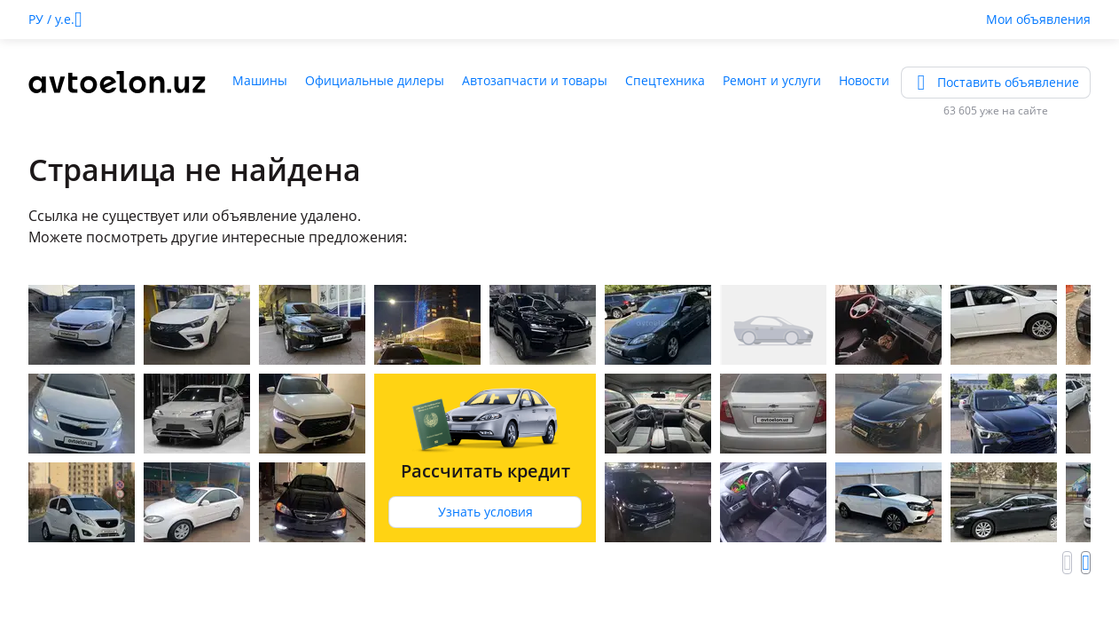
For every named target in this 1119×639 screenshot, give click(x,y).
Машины (259, 80)
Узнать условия (485, 511)
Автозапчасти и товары (534, 80)
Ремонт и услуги (772, 80)
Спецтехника (665, 80)
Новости (864, 80)
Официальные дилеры (374, 80)
